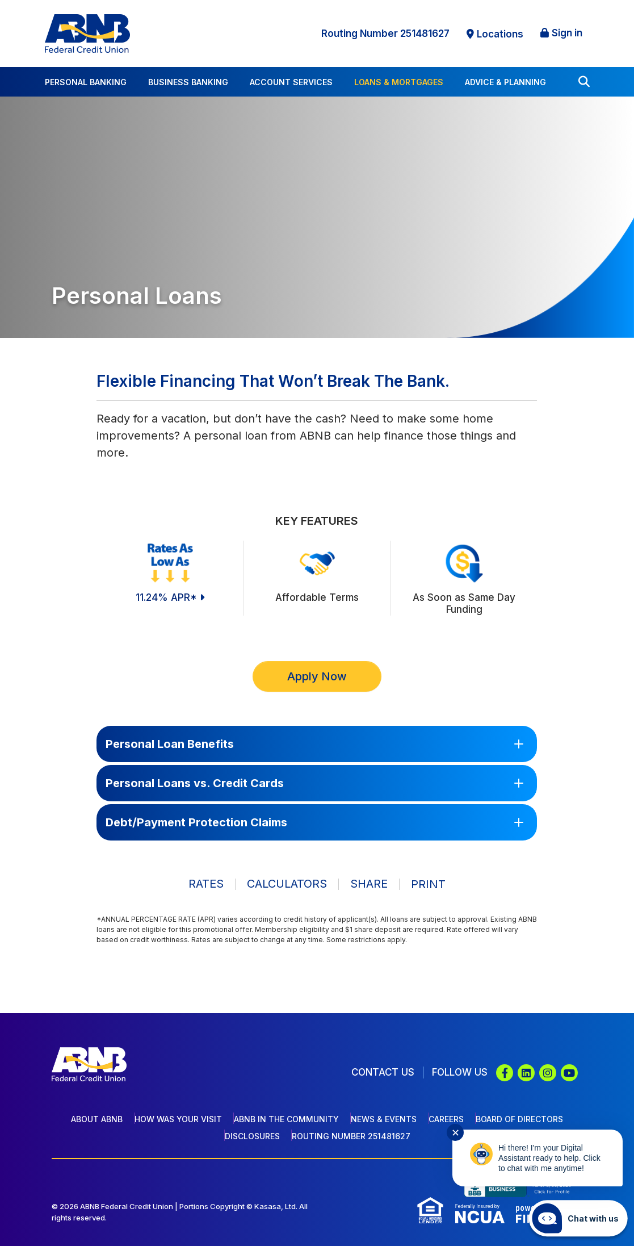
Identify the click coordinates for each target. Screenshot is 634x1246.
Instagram (547, 1072)
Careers (446, 1119)
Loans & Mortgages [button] (398, 82)
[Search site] (584, 81)
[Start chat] (578, 1218)
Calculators (287, 884)
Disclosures (252, 1136)
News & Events (384, 1119)
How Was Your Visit (178, 1119)
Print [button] (428, 884)
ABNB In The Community (286, 1119)
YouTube (569, 1072)
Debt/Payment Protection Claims (196, 822)
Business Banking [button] (188, 82)
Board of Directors (519, 1119)
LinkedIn (526, 1072)
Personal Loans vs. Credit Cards (195, 783)
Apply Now (317, 676)
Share (369, 884)
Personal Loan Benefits (170, 744)
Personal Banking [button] (86, 82)
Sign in (567, 33)
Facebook (504, 1072)
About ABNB (97, 1119)
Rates (206, 884)
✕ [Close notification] (455, 1133)
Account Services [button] (291, 82)
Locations (500, 34)
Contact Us (382, 1072)
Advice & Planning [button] (505, 82)
